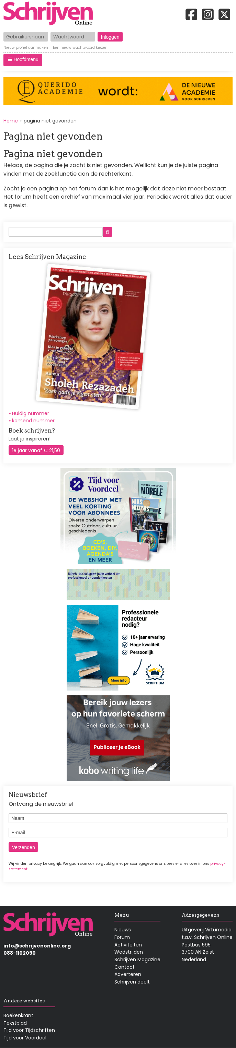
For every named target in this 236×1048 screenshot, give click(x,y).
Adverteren (127, 974)
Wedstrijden (128, 952)
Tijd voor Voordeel (24, 1037)
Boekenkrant (18, 1015)
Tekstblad (15, 1023)
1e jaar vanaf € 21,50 (36, 450)
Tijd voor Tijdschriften (29, 1030)
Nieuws (122, 929)
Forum (122, 937)
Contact (124, 967)
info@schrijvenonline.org (37, 945)
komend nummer (33, 420)
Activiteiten (128, 944)
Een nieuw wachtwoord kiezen (80, 48)
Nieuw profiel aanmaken (25, 48)
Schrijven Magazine (137, 959)
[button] (22, 60)
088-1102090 (19, 953)
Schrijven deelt (132, 981)
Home (10, 120)
